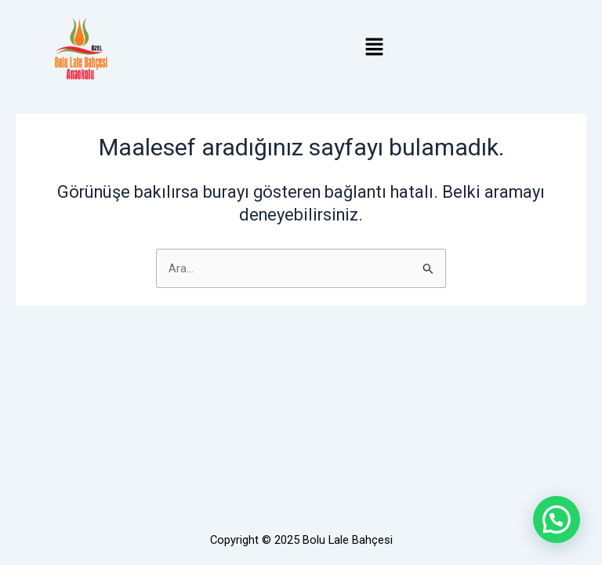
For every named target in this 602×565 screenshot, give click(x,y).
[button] (374, 48)
